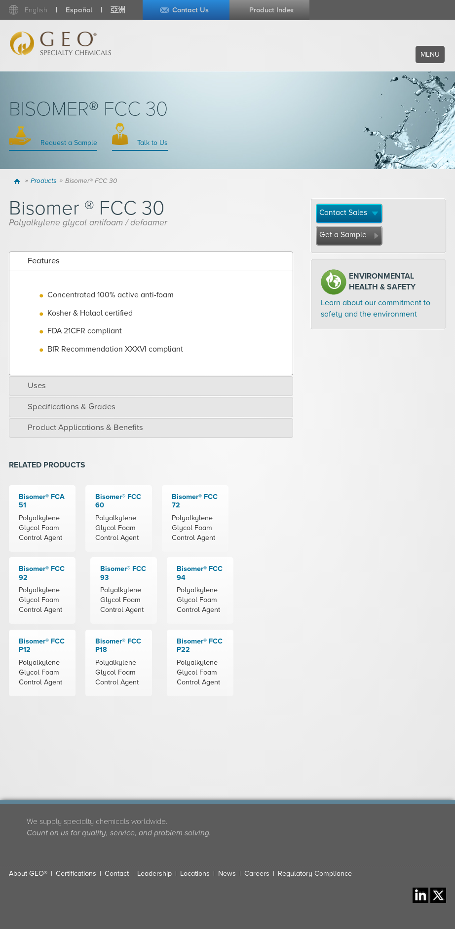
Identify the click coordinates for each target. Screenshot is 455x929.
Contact (117, 873)
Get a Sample (343, 234)
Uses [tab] (30, 386)
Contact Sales (343, 212)
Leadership (154, 873)
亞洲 (118, 10)
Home (18, 181)
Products (43, 181)
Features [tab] (37, 261)
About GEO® (28, 873)
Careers (256, 873)
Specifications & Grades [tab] (64, 407)
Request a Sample (67, 143)
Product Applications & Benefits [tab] (78, 427)
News (227, 873)
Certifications (76, 873)
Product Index (271, 10)
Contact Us (190, 10)
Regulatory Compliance (315, 873)
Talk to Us (151, 143)
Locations (195, 873)
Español (79, 10)
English (36, 10)
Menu (430, 54)
